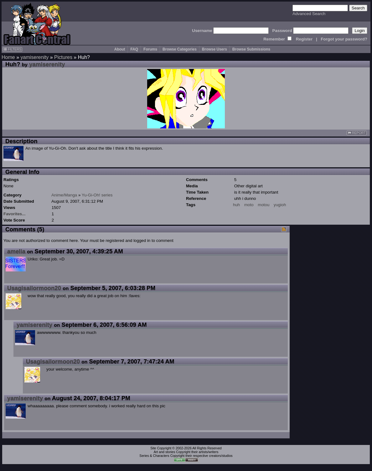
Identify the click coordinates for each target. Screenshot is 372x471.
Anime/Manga (64, 195)
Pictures (63, 57)
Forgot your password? (344, 39)
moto (249, 204)
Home (8, 57)
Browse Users (214, 49)
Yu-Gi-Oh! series (97, 195)
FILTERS (12, 49)
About (119, 49)
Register (304, 39)
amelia (16, 251)
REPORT (357, 133)
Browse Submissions (251, 49)
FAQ (134, 49)
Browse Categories (180, 49)
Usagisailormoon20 (34, 288)
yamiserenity (34, 57)
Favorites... (14, 213)
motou (263, 204)
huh (236, 204)
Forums (150, 49)
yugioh (280, 204)
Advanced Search (308, 13)
